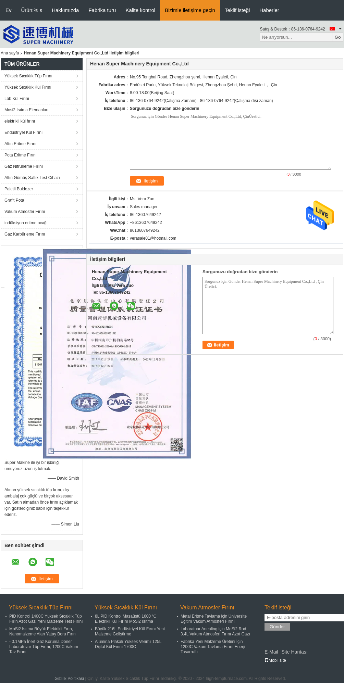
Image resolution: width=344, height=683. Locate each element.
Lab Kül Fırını (16, 98)
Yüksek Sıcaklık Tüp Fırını (28, 76)
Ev (8, 10)
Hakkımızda (65, 10)
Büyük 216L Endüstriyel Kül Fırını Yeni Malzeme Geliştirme (130, 631)
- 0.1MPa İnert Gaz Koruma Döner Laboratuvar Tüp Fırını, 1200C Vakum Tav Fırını (43, 646)
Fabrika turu (102, 10)
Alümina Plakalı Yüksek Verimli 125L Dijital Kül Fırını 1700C (128, 644)
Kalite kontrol (140, 10)
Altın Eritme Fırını (20, 143)
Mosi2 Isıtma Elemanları (26, 109)
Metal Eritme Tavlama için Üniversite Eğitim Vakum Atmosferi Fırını (214, 619)
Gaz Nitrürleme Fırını (23, 166)
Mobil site (275, 660)
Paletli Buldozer (18, 189)
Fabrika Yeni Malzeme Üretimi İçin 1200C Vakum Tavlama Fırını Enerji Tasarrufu (213, 646)
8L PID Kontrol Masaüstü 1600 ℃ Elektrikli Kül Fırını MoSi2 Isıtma (125, 619)
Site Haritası (294, 652)
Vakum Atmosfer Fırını (24, 211)
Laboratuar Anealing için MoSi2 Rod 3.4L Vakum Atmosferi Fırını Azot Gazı (215, 631)
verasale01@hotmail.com (153, 238)
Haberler (269, 10)
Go (337, 37)
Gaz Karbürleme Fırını (24, 234)
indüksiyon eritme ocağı (26, 222)
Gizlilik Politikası (69, 678)
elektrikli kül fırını (19, 121)
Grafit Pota (14, 200)
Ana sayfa (10, 53)
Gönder (277, 626)
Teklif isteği (237, 10)
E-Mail (271, 652)
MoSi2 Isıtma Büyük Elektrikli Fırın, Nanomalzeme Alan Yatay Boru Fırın (42, 631)
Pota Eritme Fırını (20, 155)
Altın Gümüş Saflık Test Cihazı (32, 177)
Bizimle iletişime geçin (190, 10)
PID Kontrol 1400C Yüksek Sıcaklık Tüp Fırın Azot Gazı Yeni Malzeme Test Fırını (46, 619)
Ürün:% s (31, 10)
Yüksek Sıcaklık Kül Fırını (27, 87)
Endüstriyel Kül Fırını (23, 132)
